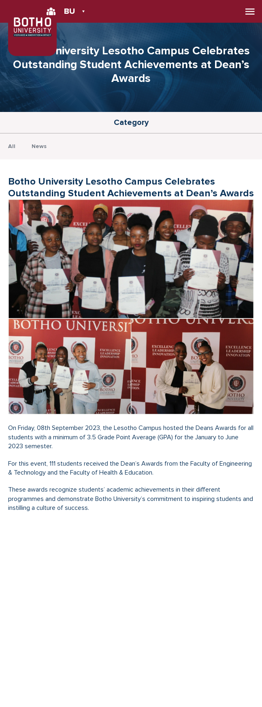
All (11, 146)
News (39, 146)
